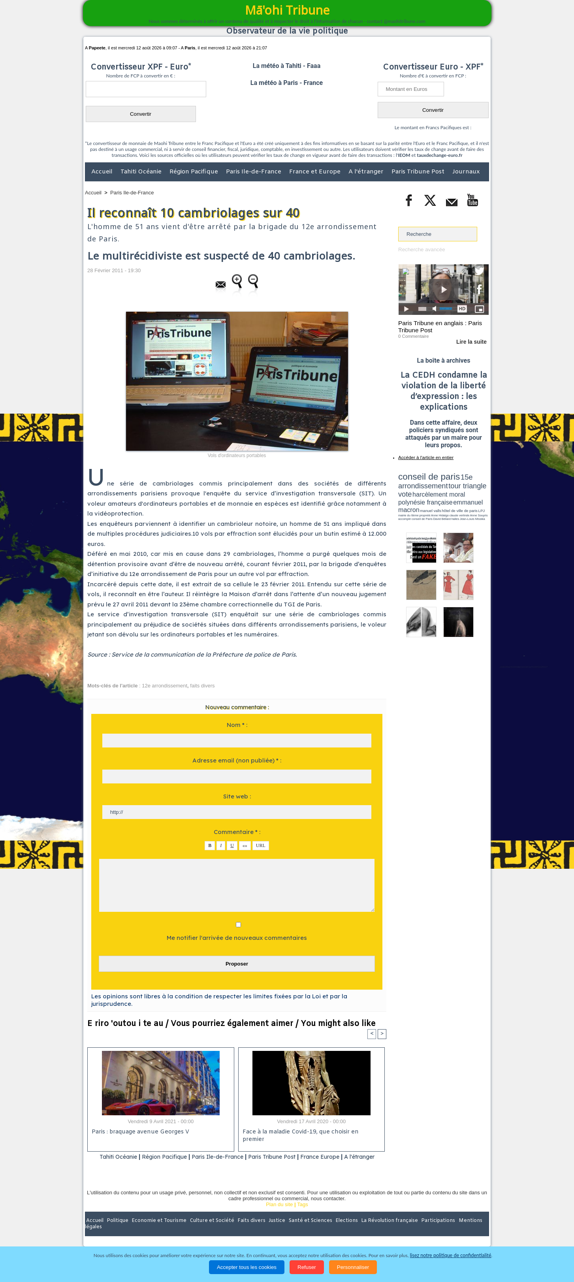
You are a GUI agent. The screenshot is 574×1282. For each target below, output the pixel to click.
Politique (117, 1230)
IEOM (404, 155)
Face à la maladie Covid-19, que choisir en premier (310, 1132)
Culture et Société (208, 1230)
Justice (271, 1230)
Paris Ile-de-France (254, 172)
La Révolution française (380, 1230)
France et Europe (315, 172)
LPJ (400, 499)
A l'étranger (366, 172)
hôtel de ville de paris (473, 495)
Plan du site (279, 1214)
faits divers (202, 686)
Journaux (466, 172)
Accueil (102, 172)
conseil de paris (423, 474)
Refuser (306, 1267)
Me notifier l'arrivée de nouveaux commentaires (237, 937)
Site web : (237, 796)
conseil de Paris (406, 502)
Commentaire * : (237, 832)
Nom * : (237, 725)
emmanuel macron (419, 494)
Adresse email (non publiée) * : (236, 760)
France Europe (343, 1156)
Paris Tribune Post (418, 172)
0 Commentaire (413, 335)
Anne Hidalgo (438, 499)
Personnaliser (353, 1267)
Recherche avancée (421, 249)
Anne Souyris (469, 499)
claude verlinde (453, 499)
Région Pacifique (194, 172)
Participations (428, 1230)
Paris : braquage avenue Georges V (139, 1132)
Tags (302, 1214)
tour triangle (453, 482)
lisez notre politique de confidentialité (451, 1255)
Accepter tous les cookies (247, 1267)
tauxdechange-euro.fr (439, 155)
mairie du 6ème (412, 499)
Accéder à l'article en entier (424, 456)
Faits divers (247, 1230)
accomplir (481, 499)
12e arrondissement (164, 686)
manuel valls (449, 495)
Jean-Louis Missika (447, 502)
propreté (425, 499)
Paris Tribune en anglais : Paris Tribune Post (439, 326)
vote (475, 482)
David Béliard (423, 502)
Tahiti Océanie (141, 172)
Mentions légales (467, 1230)
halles (433, 502)
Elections (339, 1230)
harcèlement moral (419, 488)
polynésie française (462, 488)
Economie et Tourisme (157, 1230)
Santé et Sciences (304, 1230)
